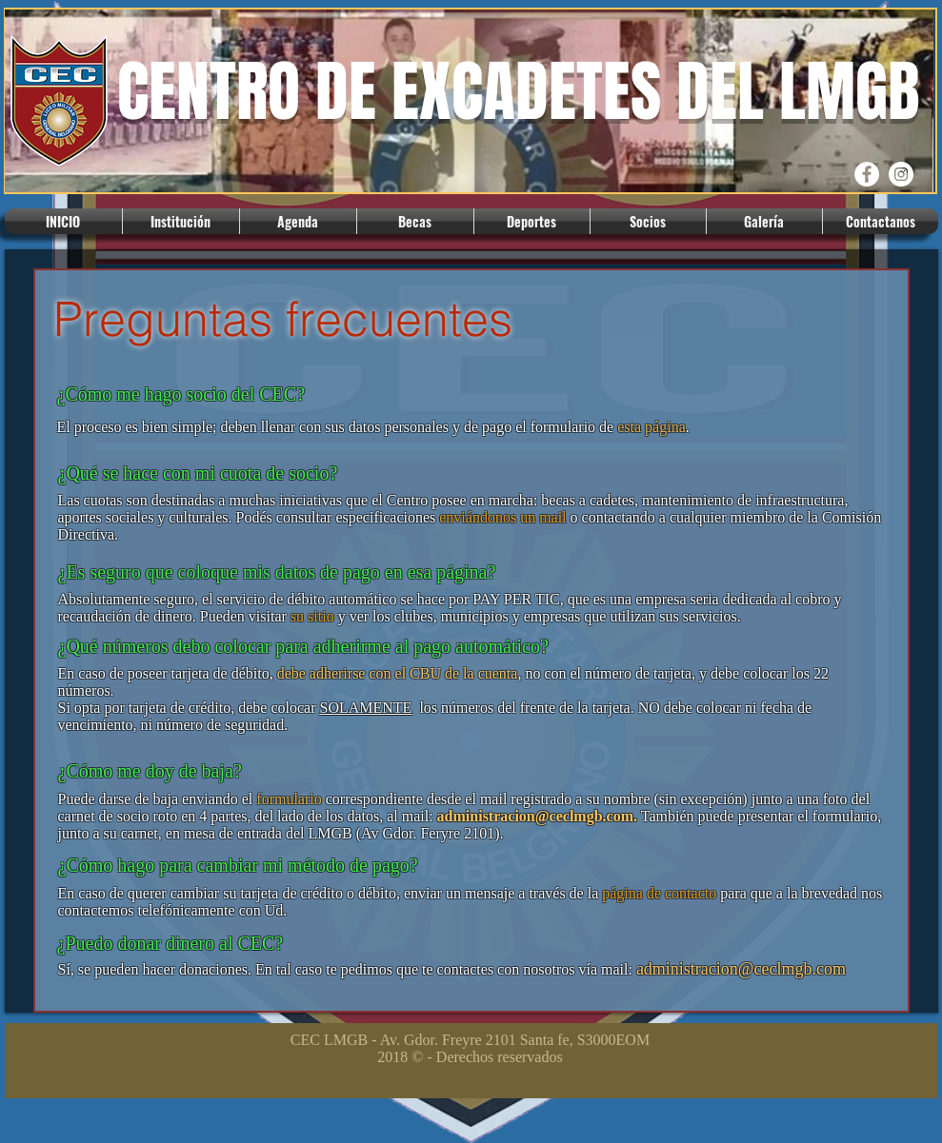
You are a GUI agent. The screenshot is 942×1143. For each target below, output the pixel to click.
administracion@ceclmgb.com (535, 816)
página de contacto (659, 893)
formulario (288, 799)
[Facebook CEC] (866, 174)
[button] (181, 221)
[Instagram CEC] (901, 174)
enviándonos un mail (502, 517)
